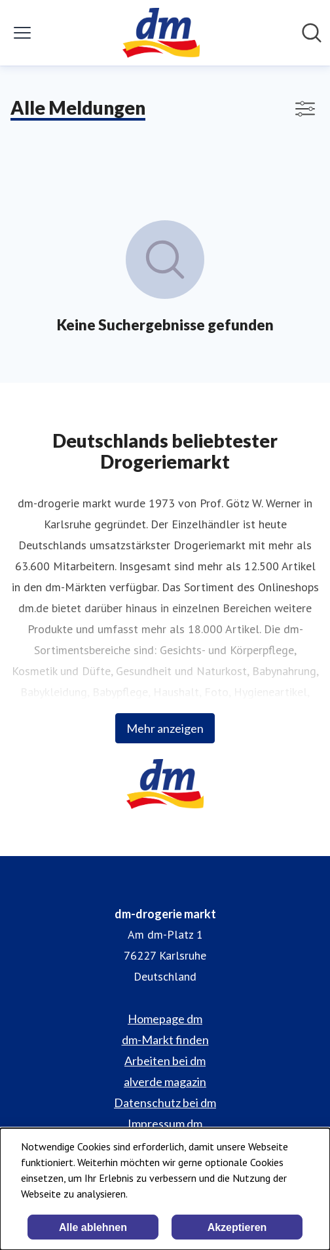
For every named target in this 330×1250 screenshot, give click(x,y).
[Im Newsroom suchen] (311, 32)
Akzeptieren (237, 1227)
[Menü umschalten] (22, 33)
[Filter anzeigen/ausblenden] (305, 109)
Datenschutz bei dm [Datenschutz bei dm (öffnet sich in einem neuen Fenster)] (165, 1102)
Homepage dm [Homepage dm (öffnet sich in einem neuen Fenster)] (165, 1018)
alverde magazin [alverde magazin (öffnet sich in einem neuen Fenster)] (165, 1081)
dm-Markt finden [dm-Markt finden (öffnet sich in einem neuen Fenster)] (165, 1039)
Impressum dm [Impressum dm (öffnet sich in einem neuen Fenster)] (165, 1123)
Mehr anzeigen (165, 728)
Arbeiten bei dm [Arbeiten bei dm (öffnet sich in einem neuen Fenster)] (165, 1060)
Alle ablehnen (93, 1227)
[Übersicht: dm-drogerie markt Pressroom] (160, 33)
